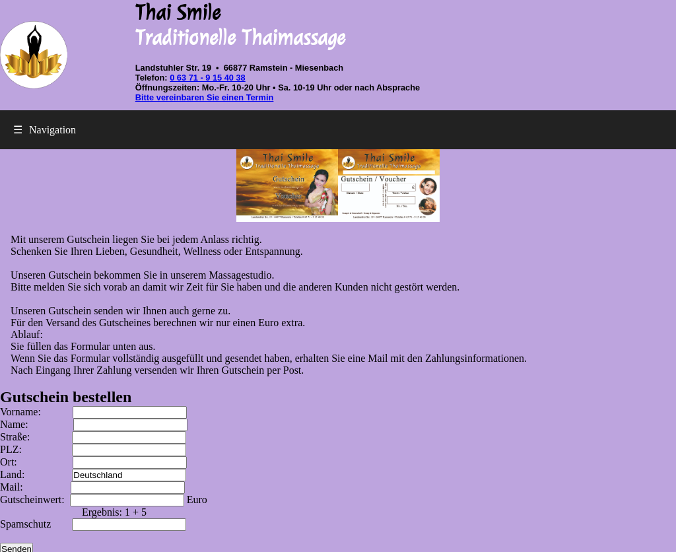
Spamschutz (93, 524)
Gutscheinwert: (93, 499)
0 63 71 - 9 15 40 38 (208, 78)
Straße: (93, 436)
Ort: (93, 461)
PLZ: (93, 449)
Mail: (92, 487)
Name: (93, 424)
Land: (93, 474)
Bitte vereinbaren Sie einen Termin (204, 97)
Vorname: (93, 411)
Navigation (44, 129)
